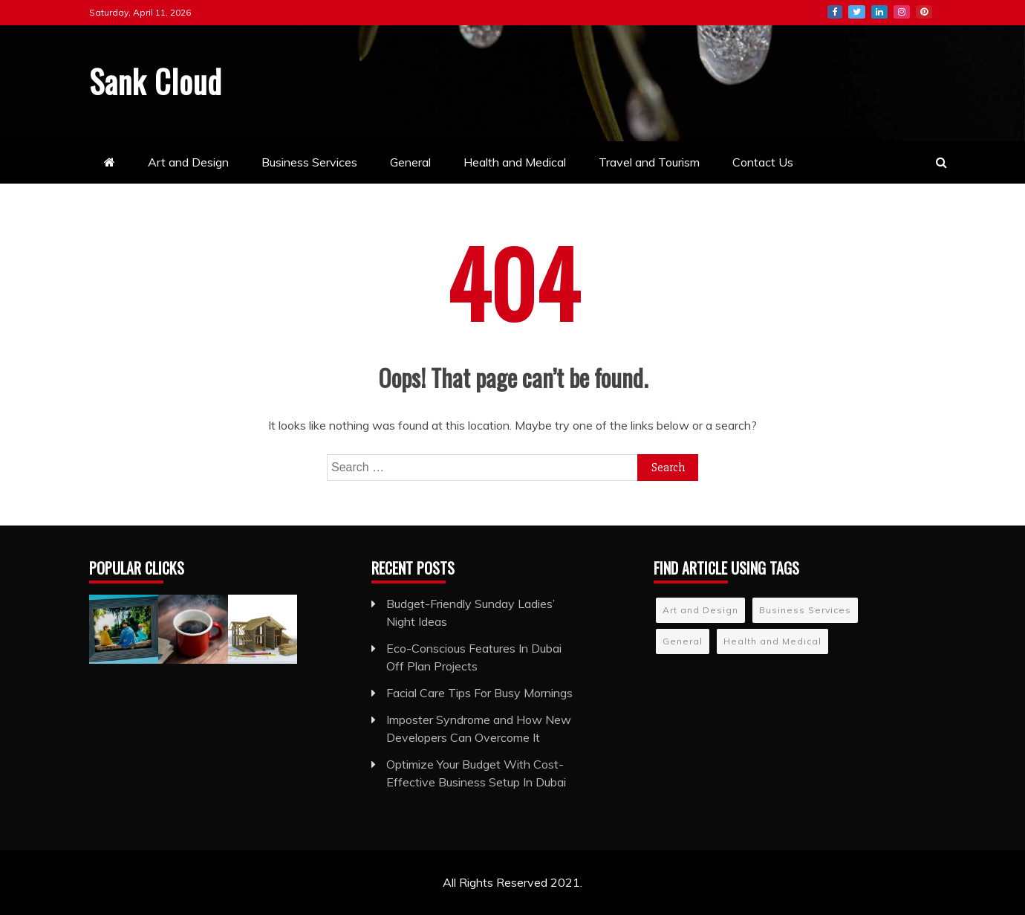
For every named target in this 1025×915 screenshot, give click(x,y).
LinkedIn (879, 12)
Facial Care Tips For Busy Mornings (479, 692)
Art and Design (188, 162)
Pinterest (924, 12)
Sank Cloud (155, 81)
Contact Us (762, 162)
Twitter (856, 12)
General (410, 162)
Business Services (309, 162)
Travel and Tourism (649, 162)
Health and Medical (514, 162)
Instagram (902, 12)
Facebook (834, 12)
